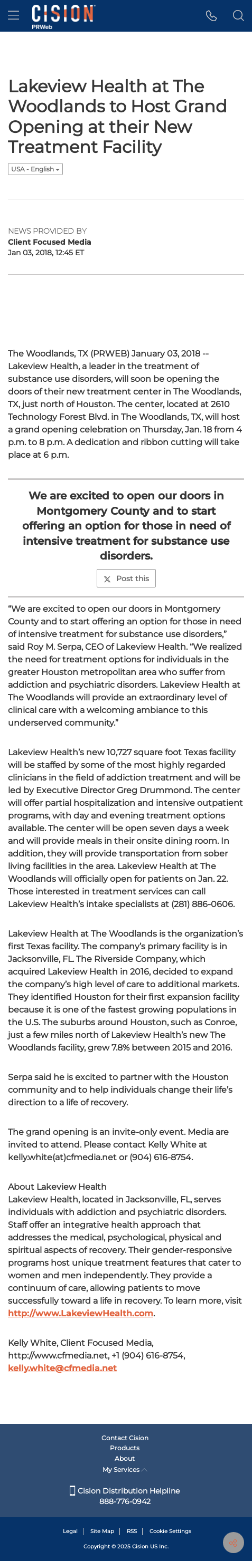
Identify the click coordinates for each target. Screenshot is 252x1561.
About (125, 1458)
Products (124, 1448)
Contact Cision (124, 1438)
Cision (140, 1546)
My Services (124, 1469)
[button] (211, 16)
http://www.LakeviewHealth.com (80, 1313)
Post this (126, 578)
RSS (132, 1531)
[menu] (13, 16)
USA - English (35, 169)
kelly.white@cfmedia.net (62, 1368)
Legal (70, 1531)
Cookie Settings (170, 1531)
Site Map (102, 1531)
